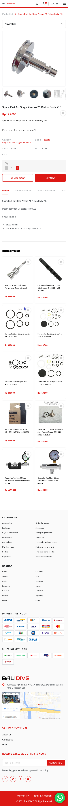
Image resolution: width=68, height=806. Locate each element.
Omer (4, 600)
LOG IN (54, 3)
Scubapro (39, 581)
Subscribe (55, 763)
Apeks (4, 581)
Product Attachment (46, 190)
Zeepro (47, 139)
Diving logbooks (42, 523)
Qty (6, 163)
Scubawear (40, 528)
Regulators (6, 556)
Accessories (7, 523)
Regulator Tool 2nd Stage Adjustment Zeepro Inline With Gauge (17, 480)
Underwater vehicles (44, 556)
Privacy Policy (22, 795)
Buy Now (50, 178)
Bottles (5, 552)
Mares (38, 586)
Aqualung (39, 595)
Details (5, 190)
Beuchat (5, 591)
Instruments (7, 537)
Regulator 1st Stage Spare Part (16, 142)
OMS (38, 600)
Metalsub (39, 591)
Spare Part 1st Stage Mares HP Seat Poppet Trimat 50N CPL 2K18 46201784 (50, 432)
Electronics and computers (46, 542)
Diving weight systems (44, 533)
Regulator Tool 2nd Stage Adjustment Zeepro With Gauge (48, 480)
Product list (7, 14)
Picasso (5, 595)
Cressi (4, 571)
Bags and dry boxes (10, 533)
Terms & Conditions (43, 795)
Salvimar (39, 571)
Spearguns (40, 537)
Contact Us (7, 739)
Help (4, 744)
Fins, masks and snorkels (45, 552)
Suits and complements (45, 547)
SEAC (38, 576)
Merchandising (8, 547)
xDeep (5, 576)
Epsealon (6, 586)
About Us (6, 734)
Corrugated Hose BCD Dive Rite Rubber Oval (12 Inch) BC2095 (49, 288)
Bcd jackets (6, 542)
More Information (23, 190)
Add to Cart (19, 178)
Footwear (6, 528)
